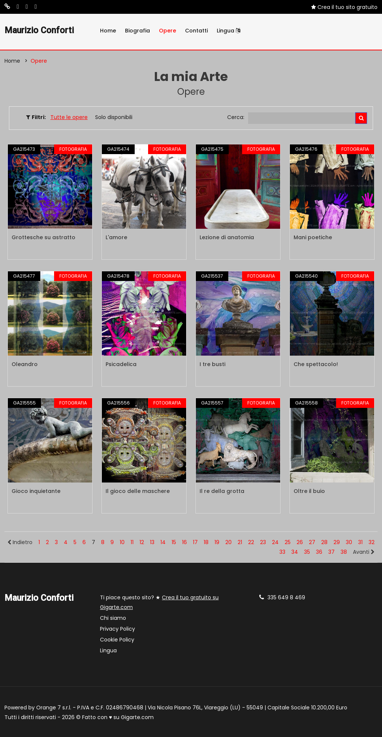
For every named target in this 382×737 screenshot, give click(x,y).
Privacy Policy (117, 629)
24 (275, 542)
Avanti (364, 552)
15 (174, 542)
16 (184, 542)
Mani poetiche (313, 237)
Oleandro (25, 364)
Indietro (19, 542)
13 (152, 542)
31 (360, 542)
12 (142, 542)
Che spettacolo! (316, 364)
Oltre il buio (309, 491)
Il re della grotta (222, 491)
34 (294, 552)
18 (206, 542)
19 (217, 542)
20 (228, 542)
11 (132, 542)
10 (122, 542)
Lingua (228, 30)
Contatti (196, 30)
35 (307, 552)
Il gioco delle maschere (138, 491)
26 (300, 542)
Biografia (137, 30)
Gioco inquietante (36, 491)
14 (163, 542)
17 (195, 542)
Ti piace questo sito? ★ (159, 602)
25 (288, 542)
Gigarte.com (137, 717)
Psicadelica (121, 364)
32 (372, 542)
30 (349, 542)
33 (282, 552)
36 (319, 552)
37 (331, 552)
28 (324, 542)
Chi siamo (113, 618)
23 (263, 542)
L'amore (116, 237)
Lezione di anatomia (227, 237)
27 (312, 542)
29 (337, 542)
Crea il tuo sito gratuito (344, 7)
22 (251, 542)
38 (344, 552)
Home (108, 30)
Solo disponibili (113, 117)
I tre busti (212, 364)
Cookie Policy (117, 639)
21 (240, 542)
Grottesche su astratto (43, 237)
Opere (167, 30)
